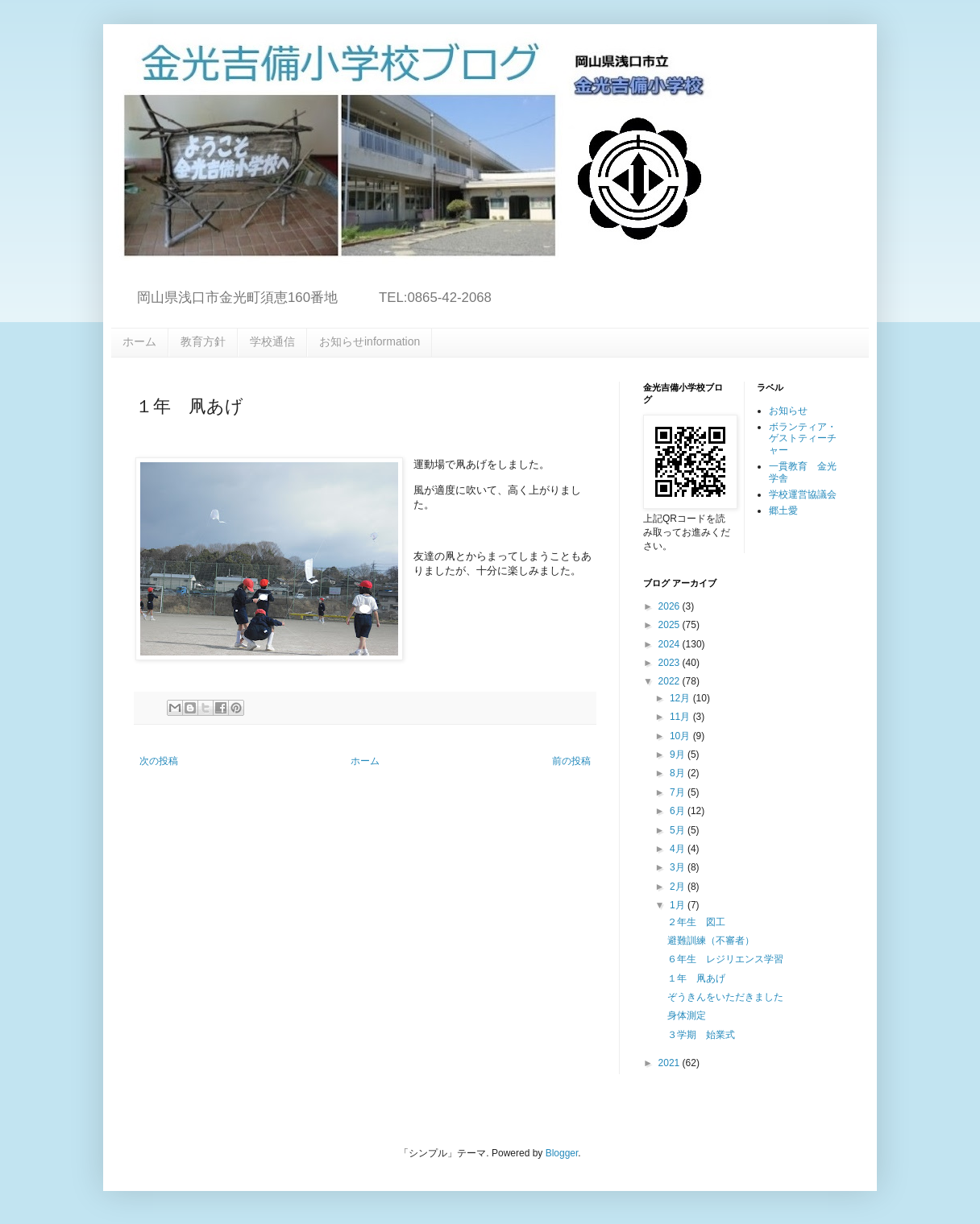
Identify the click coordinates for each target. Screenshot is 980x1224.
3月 (678, 867)
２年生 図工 (696, 922)
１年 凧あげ (696, 978)
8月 (678, 773)
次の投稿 (158, 761)
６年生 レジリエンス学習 (725, 959)
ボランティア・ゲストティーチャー (803, 438)
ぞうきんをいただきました (725, 997)
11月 (681, 716)
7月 (678, 792)
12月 (681, 698)
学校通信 (272, 341)
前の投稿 (571, 761)
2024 (670, 644)
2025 (670, 625)
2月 (678, 886)
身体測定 (686, 1015)
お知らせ (788, 410)
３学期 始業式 (701, 1034)
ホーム (139, 341)
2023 (670, 662)
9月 (678, 754)
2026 (670, 606)
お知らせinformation (369, 341)
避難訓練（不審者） (710, 940)
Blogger (562, 1153)
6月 (678, 811)
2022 (670, 681)
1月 (678, 905)
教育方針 (203, 341)
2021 (670, 1063)
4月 (678, 848)
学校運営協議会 (803, 494)
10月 (681, 736)
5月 (678, 830)
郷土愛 (783, 510)
